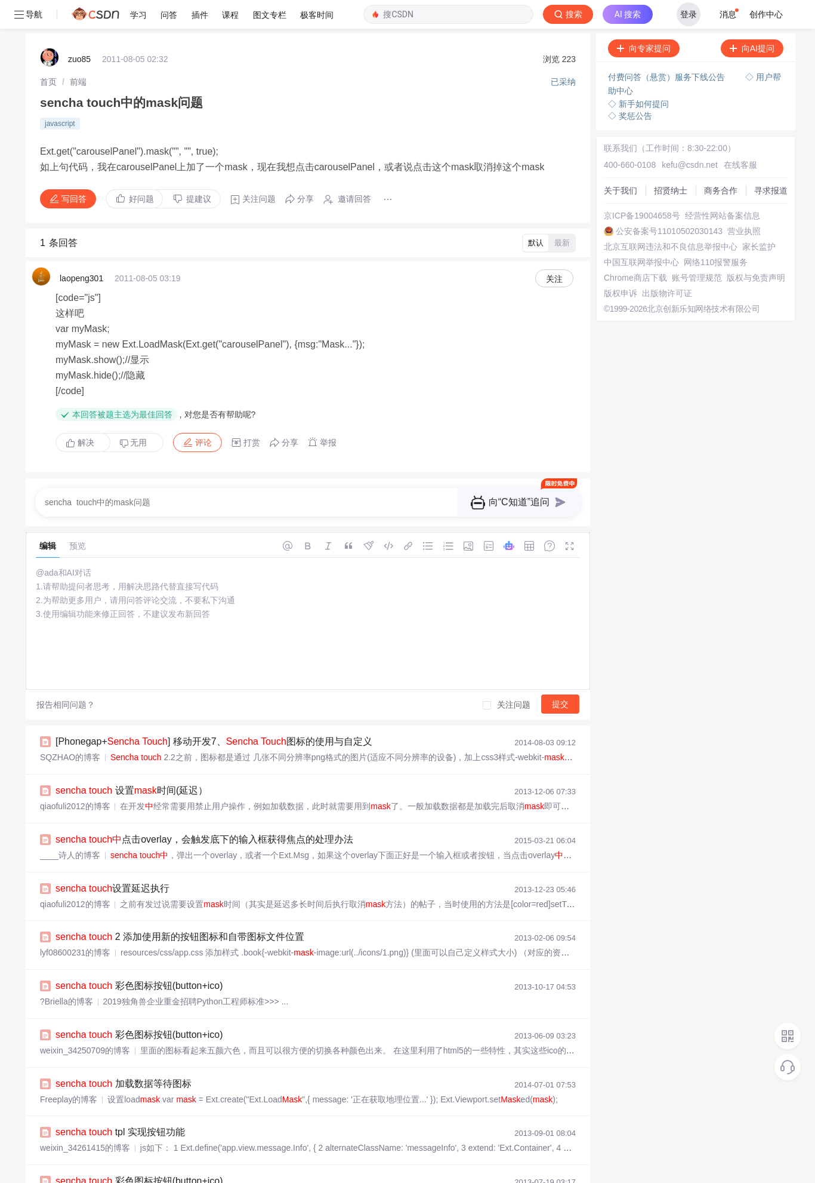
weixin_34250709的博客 (85, 1022)
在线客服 (740, 136)
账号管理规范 (697, 249)
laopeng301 (81, 249)
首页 (48, 53)
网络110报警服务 (716, 233)
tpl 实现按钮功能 (120, 1103)
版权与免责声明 (756, 249)
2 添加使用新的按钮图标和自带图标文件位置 (179, 908)
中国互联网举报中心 (641, 233)
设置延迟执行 (112, 860)
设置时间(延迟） (131, 762)
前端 (78, 53)
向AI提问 (752, 19)
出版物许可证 (667, 264)
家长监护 (759, 218)
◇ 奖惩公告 (630, 87)
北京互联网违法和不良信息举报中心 (670, 218)
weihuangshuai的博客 (80, 1168)
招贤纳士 (670, 162)
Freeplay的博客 (68, 1071)
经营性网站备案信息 (722, 187)
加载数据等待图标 (123, 1055)
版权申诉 (620, 264)
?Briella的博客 (66, 973)
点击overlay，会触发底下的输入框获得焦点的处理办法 (204, 811)
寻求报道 (771, 162)
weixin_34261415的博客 (85, 1119)
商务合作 (720, 162)
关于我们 (620, 162)
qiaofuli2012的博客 (75, 777)
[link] (48, 53)
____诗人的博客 (70, 826)
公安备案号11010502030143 (669, 202)
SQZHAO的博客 (70, 728)
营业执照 (744, 202)
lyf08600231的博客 (75, 924)
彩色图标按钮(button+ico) (139, 957)
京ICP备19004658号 (642, 187)
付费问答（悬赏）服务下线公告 (667, 48)
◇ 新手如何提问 (638, 75)
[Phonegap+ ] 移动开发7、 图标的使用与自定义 (213, 713)
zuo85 (79, 30)
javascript (60, 95)
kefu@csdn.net (690, 136)
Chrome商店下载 (635, 249)
